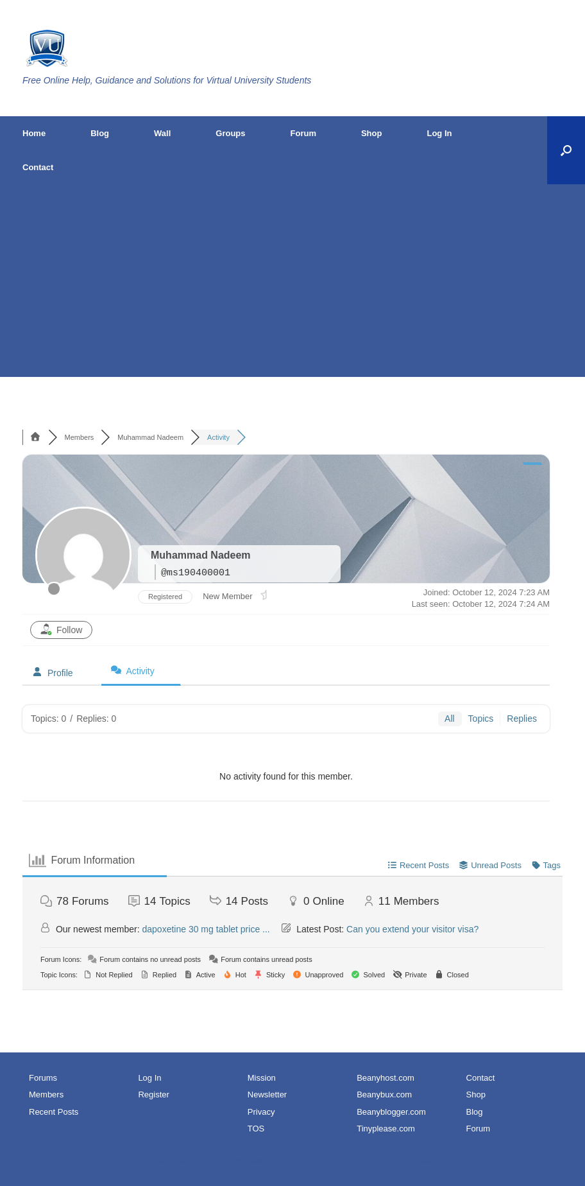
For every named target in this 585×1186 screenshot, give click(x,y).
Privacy (261, 1112)
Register (153, 1094)
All (450, 718)
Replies (522, 718)
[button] (566, 150)
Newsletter (267, 1094)
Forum (303, 133)
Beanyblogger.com (391, 1112)
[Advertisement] (292, 281)
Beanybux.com (384, 1094)
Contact (37, 167)
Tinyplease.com (386, 1128)
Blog (99, 133)
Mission (262, 1078)
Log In (439, 133)
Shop (371, 133)
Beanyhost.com (385, 1078)
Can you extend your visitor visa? (412, 929)
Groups (230, 133)
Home (34, 133)
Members (46, 1094)
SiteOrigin (433, 1161)
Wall (162, 133)
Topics (481, 718)
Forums (43, 1078)
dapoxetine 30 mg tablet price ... (206, 929)
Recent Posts (53, 1112)
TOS (256, 1128)
